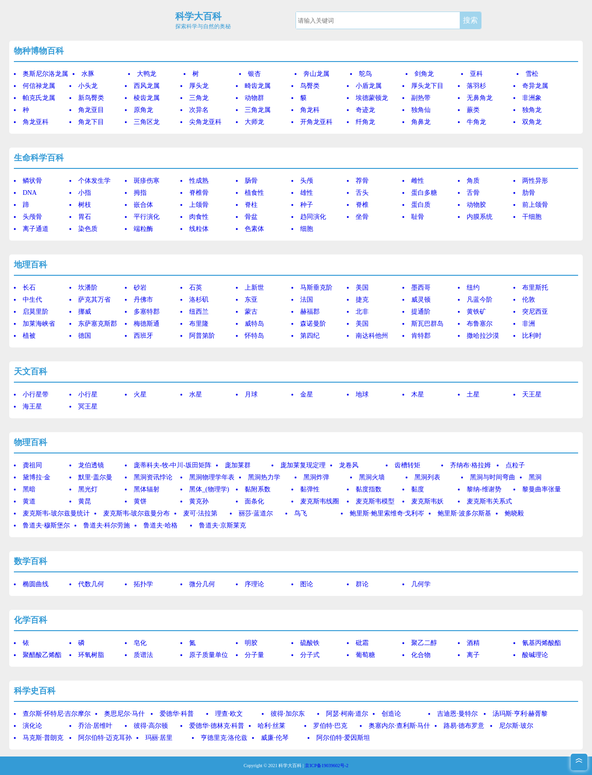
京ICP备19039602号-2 (326, 765)
